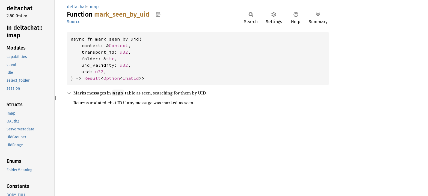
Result (92, 78)
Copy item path (158, 14)
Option (111, 78)
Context (118, 45)
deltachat (76, 6)
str (110, 58)
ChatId (131, 78)
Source (74, 21)
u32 (124, 52)
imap (93, 6)
